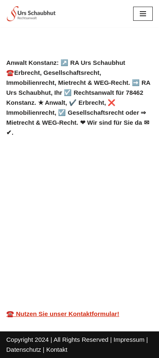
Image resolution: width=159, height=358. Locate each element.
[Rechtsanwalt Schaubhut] (31, 14)
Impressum (129, 339)
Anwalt (30, 223)
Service (80, 223)
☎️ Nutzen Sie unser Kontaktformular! (62, 313)
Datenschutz (23, 349)
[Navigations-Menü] (143, 14)
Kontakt (57, 349)
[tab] (30, 223)
